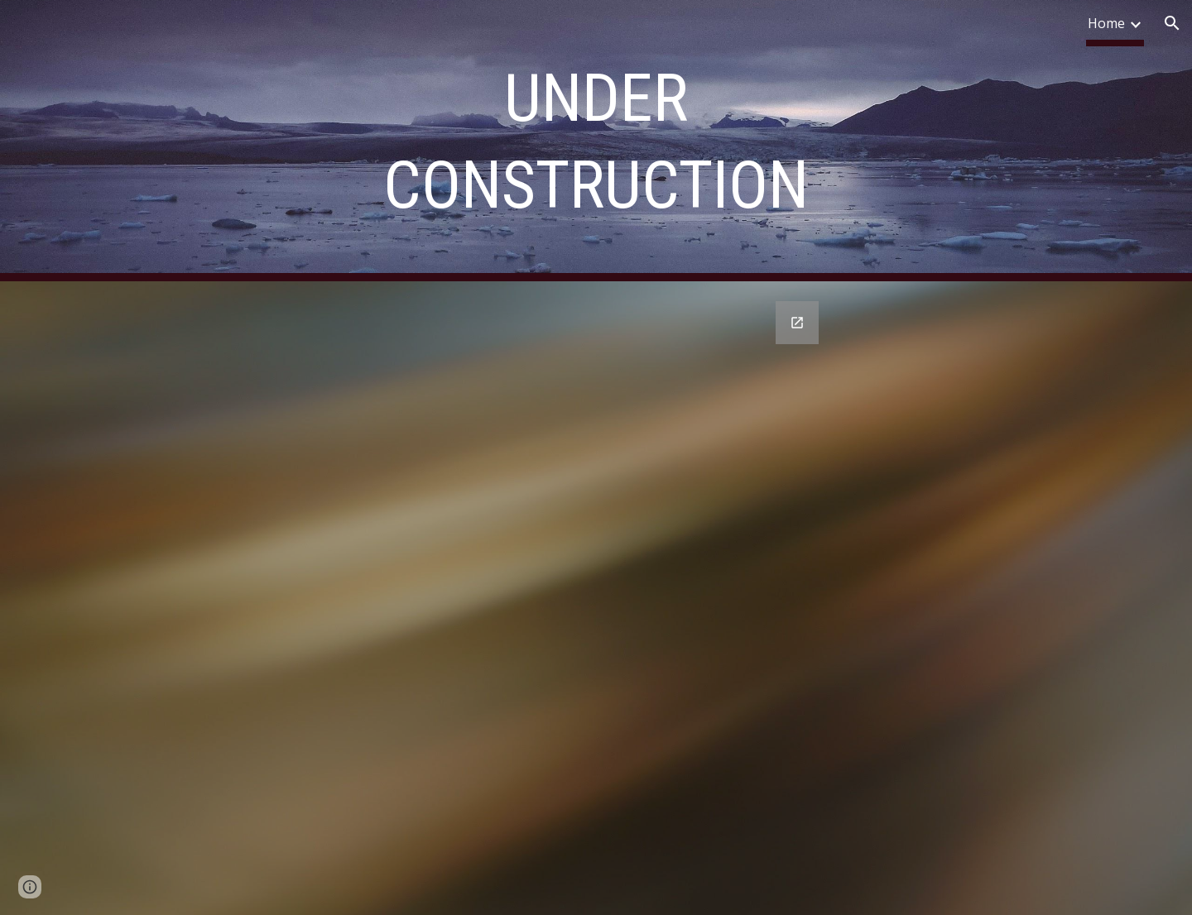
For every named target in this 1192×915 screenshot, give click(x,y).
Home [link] (1106, 23)
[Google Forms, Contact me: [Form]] (473, 598)
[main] (596, 140)
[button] (1172, 23)
